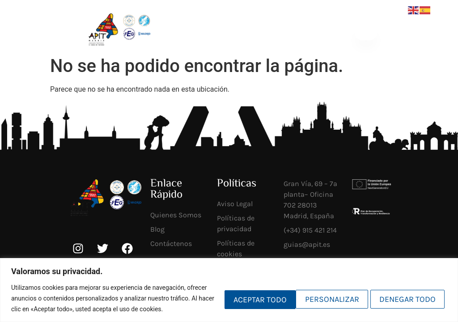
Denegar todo (324, 293)
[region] (229, 284)
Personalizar (240, 293)
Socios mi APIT (262, 32)
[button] (365, 32)
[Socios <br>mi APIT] (241, 32)
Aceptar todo (407, 293)
